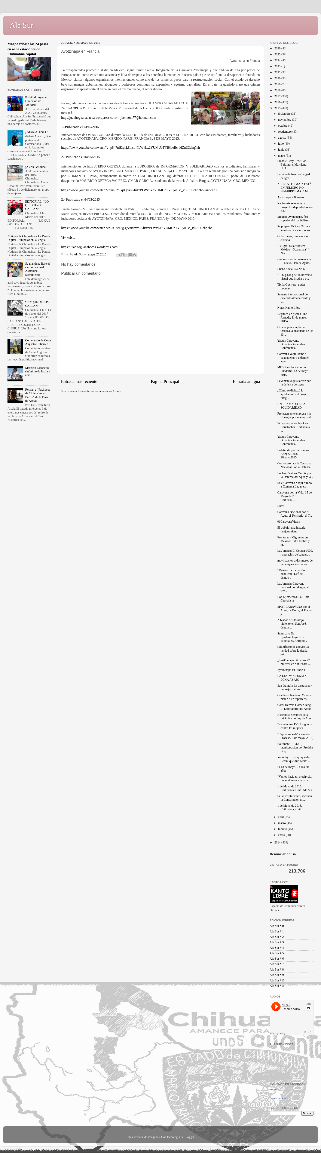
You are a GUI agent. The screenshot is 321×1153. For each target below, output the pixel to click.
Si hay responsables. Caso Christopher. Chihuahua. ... (294, 426)
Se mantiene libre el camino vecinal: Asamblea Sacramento (37, 269)
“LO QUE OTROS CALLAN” (37, 303)
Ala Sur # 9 (277, 975)
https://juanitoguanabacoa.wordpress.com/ (89, 247)
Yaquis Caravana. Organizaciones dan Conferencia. (291, 344)
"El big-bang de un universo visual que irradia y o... (294, 276)
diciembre (284, 113)
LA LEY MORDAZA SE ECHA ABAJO (292, 677)
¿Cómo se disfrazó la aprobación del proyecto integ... (293, 394)
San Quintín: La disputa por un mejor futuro (294, 687)
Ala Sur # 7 (277, 964)
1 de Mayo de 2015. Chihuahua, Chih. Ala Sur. (295, 788)
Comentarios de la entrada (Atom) (100, 391)
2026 (277, 48)
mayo (282, 155)
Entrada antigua (246, 381)
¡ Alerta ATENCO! (36, 132)
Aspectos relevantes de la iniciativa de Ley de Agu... (295, 716)
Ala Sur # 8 (277, 969)
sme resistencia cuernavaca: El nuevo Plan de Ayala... (294, 261)
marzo (282, 823)
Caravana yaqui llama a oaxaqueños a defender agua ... (293, 357)
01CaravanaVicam (288, 521)
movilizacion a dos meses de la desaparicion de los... (295, 562)
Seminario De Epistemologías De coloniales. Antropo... (292, 637)
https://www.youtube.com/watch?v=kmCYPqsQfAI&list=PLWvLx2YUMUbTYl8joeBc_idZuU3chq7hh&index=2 (139, 190)
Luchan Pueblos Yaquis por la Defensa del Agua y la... (295, 475)
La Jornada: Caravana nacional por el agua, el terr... (293, 587)
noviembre (285, 119)
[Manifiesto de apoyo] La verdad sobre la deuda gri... (293, 650)
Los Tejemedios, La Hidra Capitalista (293, 598)
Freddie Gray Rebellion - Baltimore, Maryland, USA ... (292, 164)
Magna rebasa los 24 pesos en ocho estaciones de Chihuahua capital (27, 49)
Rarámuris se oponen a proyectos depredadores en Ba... (295, 207)
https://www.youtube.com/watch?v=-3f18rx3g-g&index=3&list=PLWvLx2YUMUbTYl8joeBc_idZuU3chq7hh (137, 228)
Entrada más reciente (79, 381)
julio (281, 143)
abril (281, 817)
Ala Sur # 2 (277, 936)
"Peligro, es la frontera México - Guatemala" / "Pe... (293, 249)
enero (282, 835)
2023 (277, 66)
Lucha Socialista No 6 (291, 269)
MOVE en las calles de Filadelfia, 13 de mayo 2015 (292, 371)
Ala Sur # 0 (277, 926)
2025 (277, 54)
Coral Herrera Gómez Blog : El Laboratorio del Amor (294, 706)
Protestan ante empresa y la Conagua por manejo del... (295, 415)
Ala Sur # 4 (277, 947)
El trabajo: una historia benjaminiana (291, 529)
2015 (277, 108)
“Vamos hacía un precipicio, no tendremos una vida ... (294, 778)
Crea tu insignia (278, 1098)
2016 (277, 102)
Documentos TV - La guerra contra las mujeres (294, 726)
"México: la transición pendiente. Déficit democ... (291, 573)
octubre (283, 125)
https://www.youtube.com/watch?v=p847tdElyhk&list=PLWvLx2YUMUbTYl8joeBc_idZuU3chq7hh (130, 147)
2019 (277, 84)
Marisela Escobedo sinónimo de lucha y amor (37, 371)
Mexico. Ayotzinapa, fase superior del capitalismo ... (295, 218)
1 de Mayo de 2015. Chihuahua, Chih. (289, 807)
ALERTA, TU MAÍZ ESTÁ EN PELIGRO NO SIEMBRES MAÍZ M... (294, 187)
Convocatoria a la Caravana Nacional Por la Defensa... (295, 465)
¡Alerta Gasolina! (36, 167)
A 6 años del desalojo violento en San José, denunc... (292, 623)
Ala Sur (21, 25)
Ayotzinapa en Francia (291, 669)
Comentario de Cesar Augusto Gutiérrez (38, 342)
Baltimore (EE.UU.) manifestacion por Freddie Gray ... (295, 747)
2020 (277, 78)
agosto (282, 137)
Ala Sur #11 (277, 985)
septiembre (285, 131)
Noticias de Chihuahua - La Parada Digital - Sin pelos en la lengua (29, 238)
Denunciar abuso (283, 854)
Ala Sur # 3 (277, 942)
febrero (283, 829)
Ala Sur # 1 (277, 931)
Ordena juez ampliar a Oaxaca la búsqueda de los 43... (295, 330)
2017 (277, 96)
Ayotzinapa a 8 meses (290, 197)
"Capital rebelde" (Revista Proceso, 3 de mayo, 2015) (295, 736)
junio (281, 149)
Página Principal (165, 381)
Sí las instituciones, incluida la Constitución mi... (294, 797)
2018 (277, 90)
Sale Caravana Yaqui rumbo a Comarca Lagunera (294, 484)
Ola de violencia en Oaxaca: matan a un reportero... (294, 697)
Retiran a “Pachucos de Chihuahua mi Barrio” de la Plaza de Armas (37, 395)
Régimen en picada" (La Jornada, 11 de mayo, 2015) (292, 317)
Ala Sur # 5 (277, 953)
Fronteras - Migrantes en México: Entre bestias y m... (293, 541)
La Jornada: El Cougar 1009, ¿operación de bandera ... (295, 552)
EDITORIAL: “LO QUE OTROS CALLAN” (37, 205)
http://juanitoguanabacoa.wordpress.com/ (89, 117)
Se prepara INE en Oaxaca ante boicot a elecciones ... (295, 228)
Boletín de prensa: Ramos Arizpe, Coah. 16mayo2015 (293, 453)
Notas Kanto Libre (288, 307)
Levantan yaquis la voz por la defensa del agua (294, 382)
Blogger (189, 1137)
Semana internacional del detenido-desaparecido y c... (294, 298)
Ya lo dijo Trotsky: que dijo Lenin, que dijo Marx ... (294, 758)
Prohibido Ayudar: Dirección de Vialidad (36, 101)
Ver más (66, 237)
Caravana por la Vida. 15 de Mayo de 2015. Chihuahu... (294, 496)
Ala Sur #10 (277, 980)
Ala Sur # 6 (277, 958)
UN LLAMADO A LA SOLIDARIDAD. (291, 405)
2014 (277, 842)
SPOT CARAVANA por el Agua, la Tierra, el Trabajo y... (295, 610)
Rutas (280, 506)
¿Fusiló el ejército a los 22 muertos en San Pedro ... (294, 661)
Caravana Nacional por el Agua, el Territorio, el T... (294, 513)
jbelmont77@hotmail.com (138, 117)
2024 (277, 60)
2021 (277, 72)
